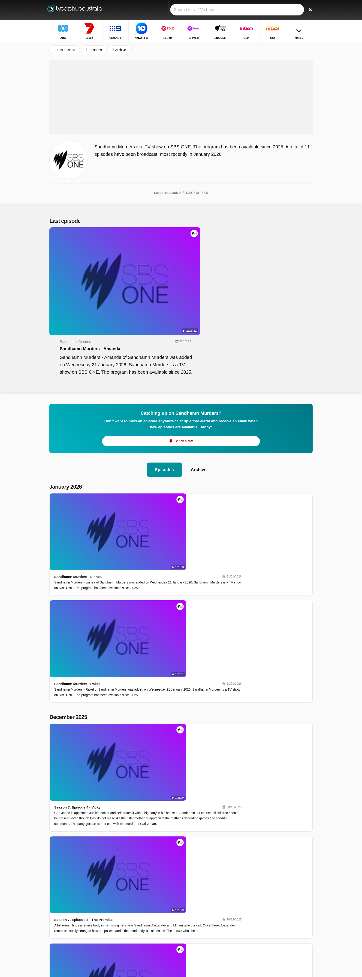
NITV (196, 919)
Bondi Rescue (262, 898)
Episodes (164, 394)
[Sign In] (292, 10)
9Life (142, 919)
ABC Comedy (202, 926)
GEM (143, 913)
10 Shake (146, 906)
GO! (195, 913)
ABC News (200, 933)
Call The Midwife (264, 891)
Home (279, 45)
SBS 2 (144, 939)
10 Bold (144, 899)
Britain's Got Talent (265, 918)
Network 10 (200, 893)
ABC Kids (146, 933)
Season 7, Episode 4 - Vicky (144, 525)
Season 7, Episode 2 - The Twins (148, 609)
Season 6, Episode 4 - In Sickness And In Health (162, 693)
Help (68, 915)
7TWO (197, 939)
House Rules (261, 912)
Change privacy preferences (71, 924)
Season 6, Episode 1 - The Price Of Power (156, 819)
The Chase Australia (266, 925)
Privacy (101, 915)
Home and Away (264, 885)
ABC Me (145, 926)
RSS (114, 915)
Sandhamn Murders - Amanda (180, 256)
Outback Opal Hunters (268, 938)
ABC (142, 886)
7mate (143, 946)
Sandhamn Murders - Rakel (144, 467)
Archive (199, 394)
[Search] (307, 10)
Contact (54, 915)
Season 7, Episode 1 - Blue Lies (147, 651)
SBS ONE (199, 906)
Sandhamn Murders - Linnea (145, 425)
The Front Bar (262, 932)
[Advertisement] (181, 112)
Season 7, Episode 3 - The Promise (150, 567)
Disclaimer (83, 915)
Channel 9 (146, 893)
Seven (197, 886)
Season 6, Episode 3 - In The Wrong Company (160, 735)
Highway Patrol (263, 905)
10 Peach (199, 899)
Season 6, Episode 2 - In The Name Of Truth (158, 777)
